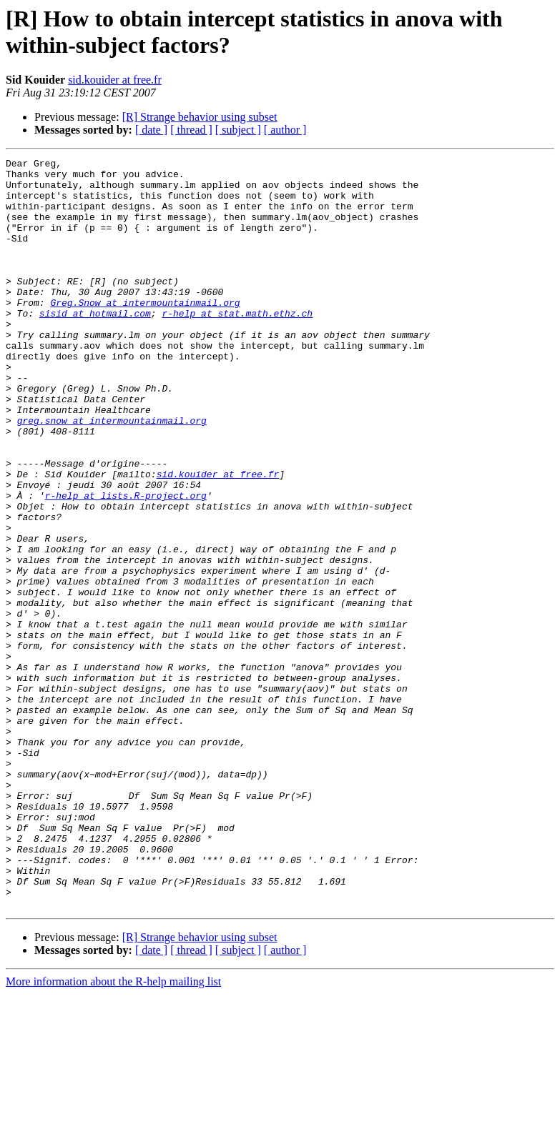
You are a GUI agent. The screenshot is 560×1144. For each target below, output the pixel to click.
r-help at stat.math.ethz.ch (237, 345)
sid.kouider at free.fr (115, 80)
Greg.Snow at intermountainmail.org (145, 332)
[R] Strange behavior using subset (199, 117)
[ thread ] (191, 130)
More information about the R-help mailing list (113, 1131)
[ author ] (285, 130)
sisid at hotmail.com (95, 345)
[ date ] (151, 130)
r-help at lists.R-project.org (126, 563)
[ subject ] (238, 130)
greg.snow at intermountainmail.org (112, 473)
